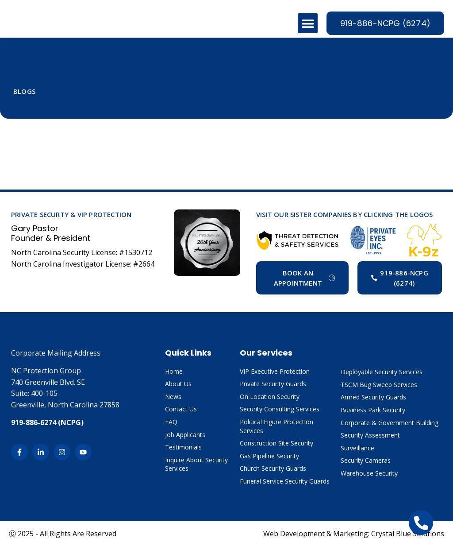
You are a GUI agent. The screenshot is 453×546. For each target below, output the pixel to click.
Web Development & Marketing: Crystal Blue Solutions (353, 533)
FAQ (171, 422)
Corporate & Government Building (389, 422)
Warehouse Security (369, 473)
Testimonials (183, 447)
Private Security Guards (273, 383)
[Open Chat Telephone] (421, 523)
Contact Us (181, 409)
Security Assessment (370, 435)
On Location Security (269, 396)
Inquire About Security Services (196, 464)
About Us (178, 383)
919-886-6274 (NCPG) (47, 422)
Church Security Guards (273, 468)
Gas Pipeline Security (269, 456)
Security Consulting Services (279, 409)
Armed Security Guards (373, 397)
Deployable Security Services (381, 372)
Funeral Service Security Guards (285, 481)
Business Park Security (373, 410)
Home (174, 371)
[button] (308, 23)
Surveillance (357, 448)
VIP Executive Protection (275, 371)
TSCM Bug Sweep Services (379, 384)
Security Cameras (366, 460)
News (173, 396)
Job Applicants (185, 434)
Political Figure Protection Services (276, 426)
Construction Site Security (276, 443)
